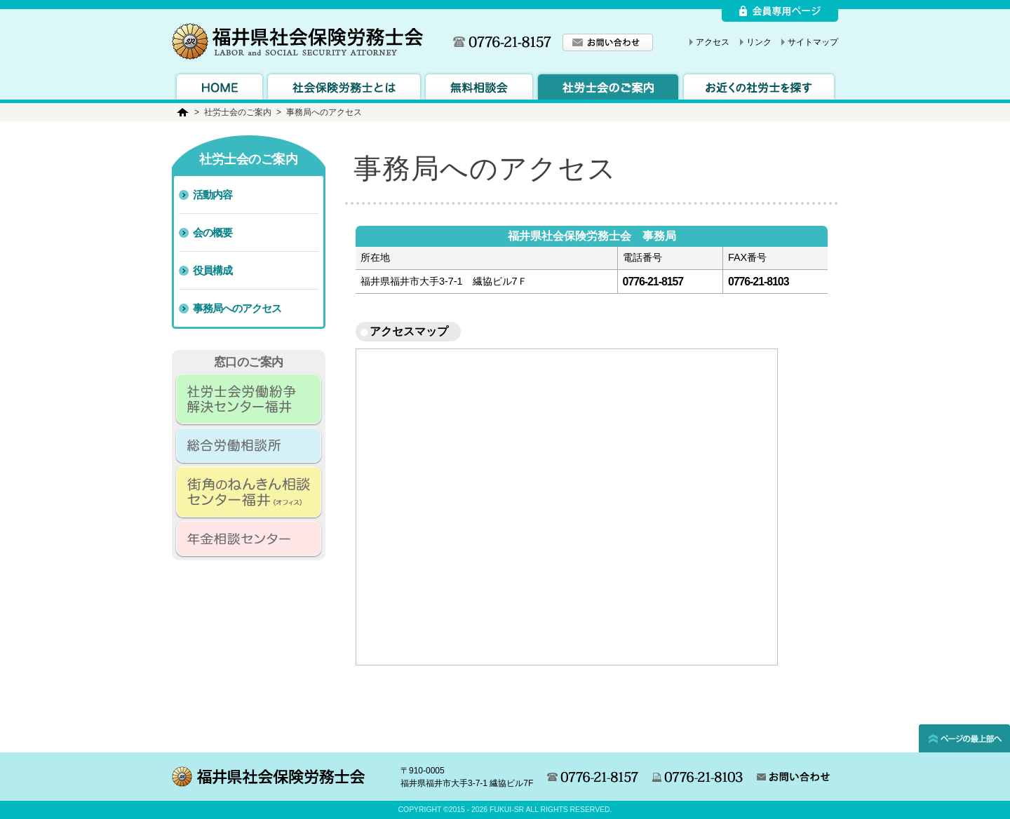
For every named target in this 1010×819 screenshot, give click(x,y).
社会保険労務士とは (344, 86)
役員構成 (212, 270)
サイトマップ (813, 42)
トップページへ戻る (219, 86)
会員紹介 (759, 86)
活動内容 (212, 195)
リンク (759, 42)
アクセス (712, 42)
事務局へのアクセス (237, 308)
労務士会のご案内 (608, 86)
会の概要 (212, 232)
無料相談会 (479, 86)
